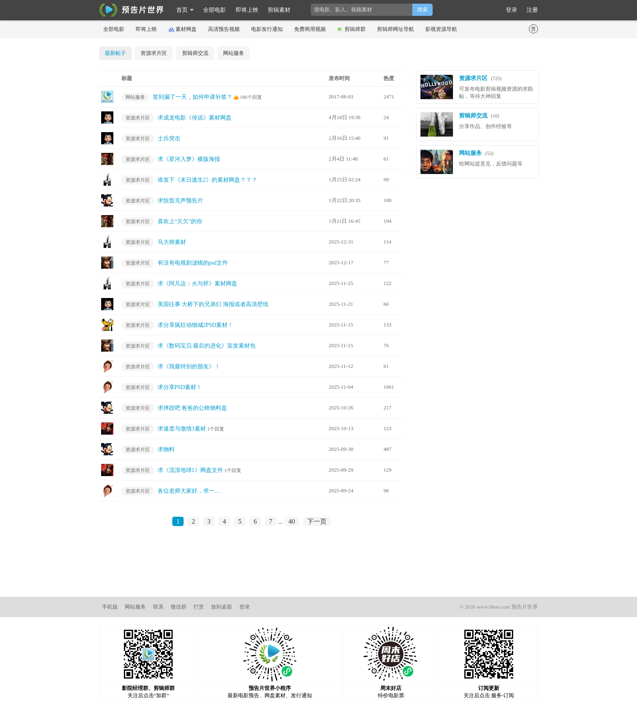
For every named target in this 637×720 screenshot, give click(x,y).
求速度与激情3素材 (182, 429)
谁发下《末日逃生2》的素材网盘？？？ (207, 180)
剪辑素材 (279, 10)
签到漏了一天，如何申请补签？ (192, 97)
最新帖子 (115, 53)
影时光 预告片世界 (131, 10)
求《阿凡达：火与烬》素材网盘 (197, 284)
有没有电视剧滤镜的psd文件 (193, 263)
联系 (158, 607)
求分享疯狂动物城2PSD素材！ (196, 325)
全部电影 (214, 10)
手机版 (110, 607)
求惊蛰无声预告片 (180, 201)
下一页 (317, 521)
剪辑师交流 (195, 53)
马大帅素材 (172, 242)
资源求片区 (154, 53)
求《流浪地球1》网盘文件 (190, 470)
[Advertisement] (318, 568)
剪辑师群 (352, 29)
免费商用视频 (310, 29)
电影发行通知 (267, 29)
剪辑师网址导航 (395, 29)
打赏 (198, 607)
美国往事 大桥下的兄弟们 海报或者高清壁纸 (213, 304)
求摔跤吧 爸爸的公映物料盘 (193, 408)
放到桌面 (221, 607)
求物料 (166, 449)
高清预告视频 (224, 29)
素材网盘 (183, 29)
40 (291, 521)
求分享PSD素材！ (180, 387)
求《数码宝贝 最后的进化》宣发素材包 (207, 346)
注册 (532, 10)
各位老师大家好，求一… (189, 491)
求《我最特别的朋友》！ (189, 366)
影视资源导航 (441, 29)
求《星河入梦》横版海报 (189, 159)
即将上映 (247, 10)
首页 (182, 10)
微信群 (178, 607)
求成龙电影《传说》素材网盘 (195, 118)
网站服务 (233, 53)
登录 (511, 10)
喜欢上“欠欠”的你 (180, 221)
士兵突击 (169, 138)
